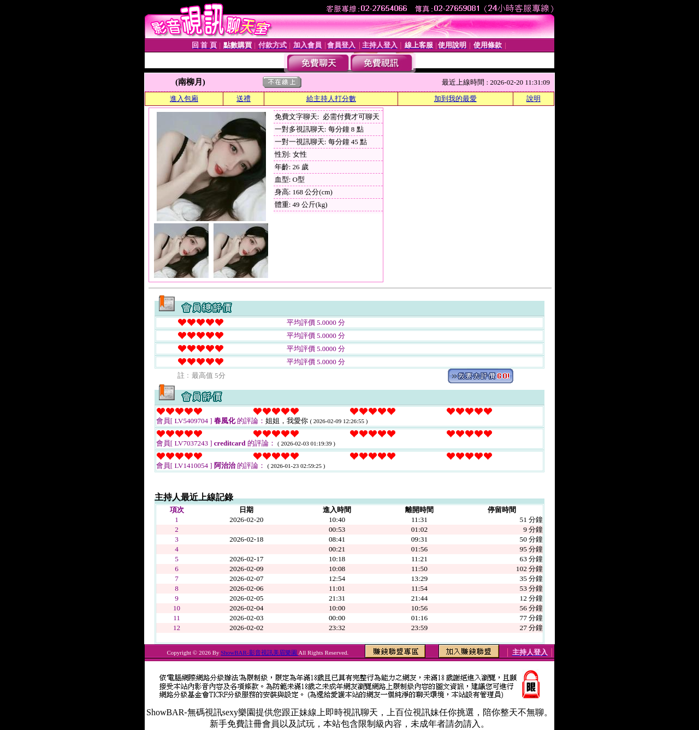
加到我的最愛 (455, 98)
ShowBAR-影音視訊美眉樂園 (259, 652)
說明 (533, 98)
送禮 (243, 98)
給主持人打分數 (331, 98)
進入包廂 (184, 98)
